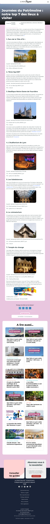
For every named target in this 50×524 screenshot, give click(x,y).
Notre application (25, 503)
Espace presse (24, 499)
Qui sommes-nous (24, 490)
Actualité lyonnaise (13, 23)
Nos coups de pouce (24, 494)
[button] (48, 2)
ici (24, 35)
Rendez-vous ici (36, 131)
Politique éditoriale (24, 497)
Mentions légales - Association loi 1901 (25, 518)
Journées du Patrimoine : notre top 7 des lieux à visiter (32, 23)
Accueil (8, 23)
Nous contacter (24, 501)
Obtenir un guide (25, 492)
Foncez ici (16, 137)
